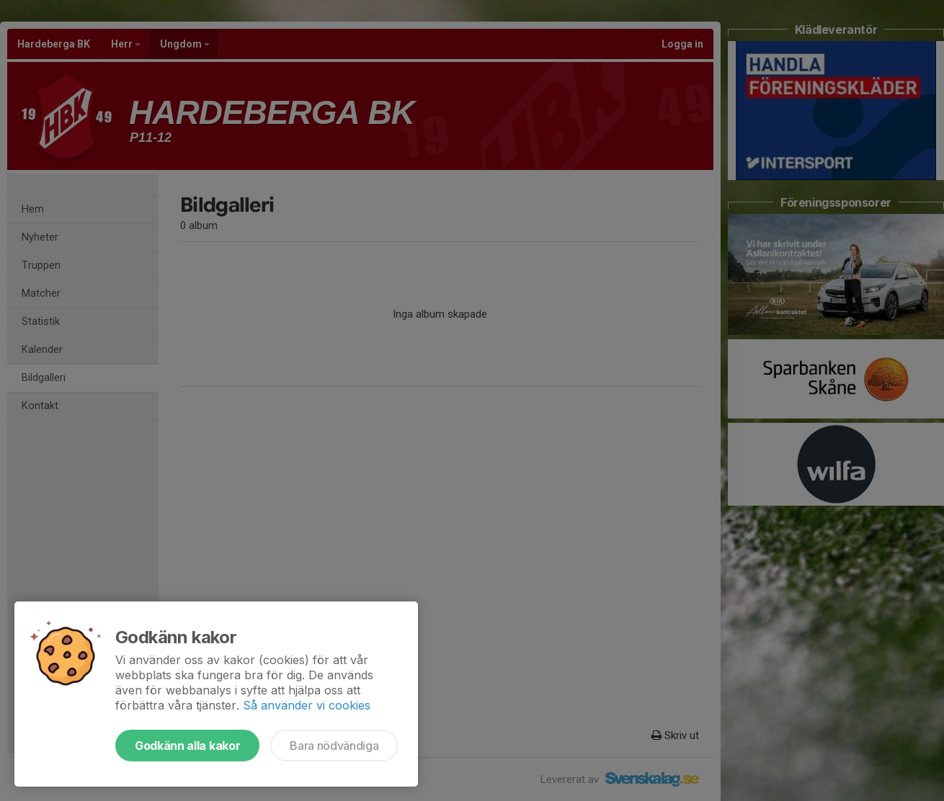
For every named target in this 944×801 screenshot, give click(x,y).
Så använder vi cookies (306, 705)
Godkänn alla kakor (187, 745)
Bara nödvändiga (334, 745)
